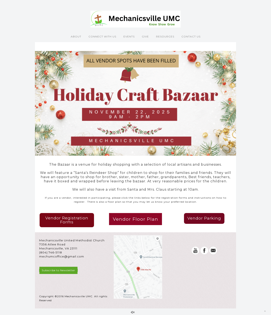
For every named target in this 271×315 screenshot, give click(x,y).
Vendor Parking (204, 218)
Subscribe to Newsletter (58, 270)
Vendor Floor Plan (135, 219)
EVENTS (129, 36)
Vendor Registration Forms (66, 220)
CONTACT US (190, 36)
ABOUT (76, 36)
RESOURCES (165, 36)
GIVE (145, 36)
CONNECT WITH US (102, 36)
